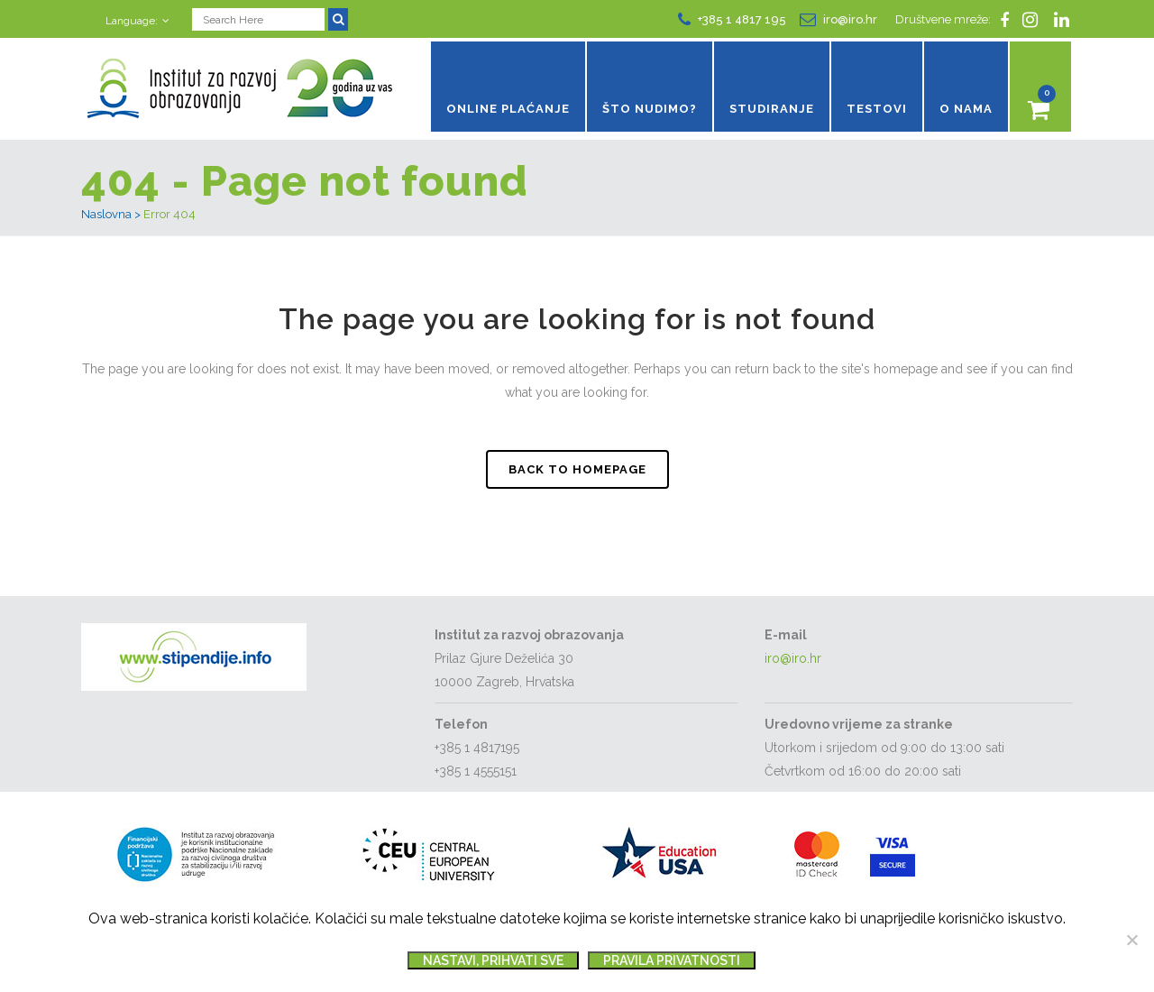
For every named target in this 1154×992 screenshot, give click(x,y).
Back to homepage (577, 472)
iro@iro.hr (850, 17)
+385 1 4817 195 (742, 17)
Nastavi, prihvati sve (493, 960)
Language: (131, 19)
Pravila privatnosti (671, 960)
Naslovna (106, 218)
